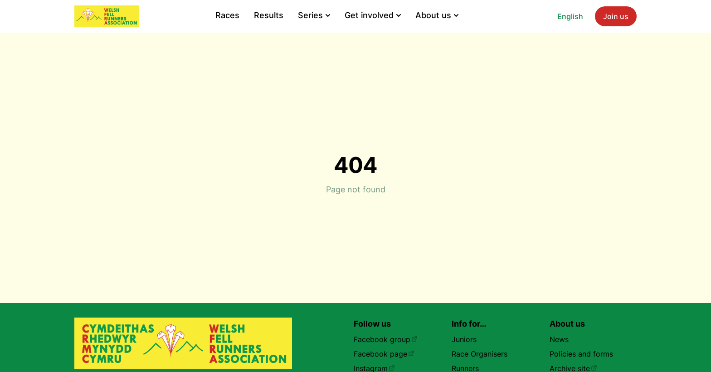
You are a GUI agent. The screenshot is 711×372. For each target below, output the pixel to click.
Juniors (464, 339)
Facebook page (384, 353)
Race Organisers (479, 353)
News (559, 339)
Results (268, 15)
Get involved (373, 15)
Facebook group (386, 339)
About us (436, 15)
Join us (615, 16)
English (570, 16)
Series (314, 15)
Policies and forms (581, 353)
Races (227, 15)
